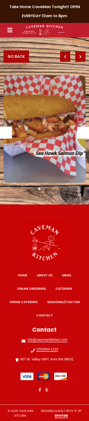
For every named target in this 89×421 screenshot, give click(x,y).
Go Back (16, 56)
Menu (68, 275)
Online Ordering (33, 288)
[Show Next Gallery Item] (83, 133)
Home (24, 275)
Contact (46, 315)
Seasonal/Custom (65, 302)
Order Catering (25, 302)
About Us (46, 275)
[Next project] (80, 56)
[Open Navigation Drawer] (10, 30)
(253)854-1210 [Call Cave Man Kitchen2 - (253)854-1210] (47, 349)
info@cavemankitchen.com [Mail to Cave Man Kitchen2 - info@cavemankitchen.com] (47, 340)
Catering (65, 288)
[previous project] (65, 56)
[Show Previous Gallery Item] (6, 133)
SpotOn (61, 416)
